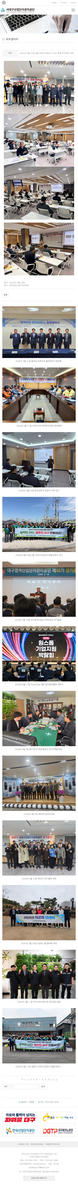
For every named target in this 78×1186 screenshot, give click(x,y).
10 (49, 1080)
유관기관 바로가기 (39, 1178)
